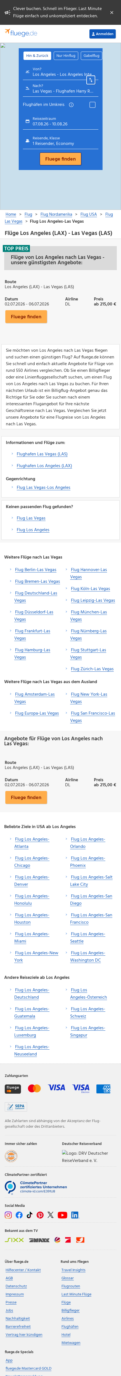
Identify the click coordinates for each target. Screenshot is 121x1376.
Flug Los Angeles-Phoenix (87, 862)
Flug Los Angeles (33, 530)
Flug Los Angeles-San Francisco (91, 919)
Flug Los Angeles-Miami (31, 938)
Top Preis (16, 248)
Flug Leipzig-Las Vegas (93, 600)
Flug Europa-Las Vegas (37, 713)
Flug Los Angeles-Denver (31, 881)
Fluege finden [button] (26, 316)
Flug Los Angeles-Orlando (87, 843)
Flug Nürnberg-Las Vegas (88, 635)
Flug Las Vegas (31, 518)
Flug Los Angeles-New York (36, 957)
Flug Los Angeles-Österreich (88, 994)
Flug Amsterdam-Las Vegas (34, 698)
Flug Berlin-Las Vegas (35, 570)
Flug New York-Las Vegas (88, 698)
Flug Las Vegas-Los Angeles (43, 487)
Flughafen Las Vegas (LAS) (42, 454)
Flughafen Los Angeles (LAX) (44, 466)
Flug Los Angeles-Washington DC (87, 957)
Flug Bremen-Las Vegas (37, 581)
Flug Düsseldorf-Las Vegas (33, 616)
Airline (71, 299)
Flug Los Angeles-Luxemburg (31, 1032)
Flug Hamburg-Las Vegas (32, 654)
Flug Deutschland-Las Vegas (35, 597)
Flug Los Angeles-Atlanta (31, 843)
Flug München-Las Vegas (88, 616)
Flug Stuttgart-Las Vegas (88, 654)
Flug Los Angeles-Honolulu (31, 900)
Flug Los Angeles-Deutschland (31, 994)
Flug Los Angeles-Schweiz (87, 1013)
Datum (11, 299)
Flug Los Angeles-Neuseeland (31, 1050)
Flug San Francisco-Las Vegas (92, 717)
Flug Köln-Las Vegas (90, 589)
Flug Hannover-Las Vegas (88, 573)
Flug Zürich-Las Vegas (92, 669)
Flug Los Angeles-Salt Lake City (91, 881)
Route (10, 281)
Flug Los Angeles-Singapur (87, 1032)
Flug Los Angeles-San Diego (91, 900)
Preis (98, 299)
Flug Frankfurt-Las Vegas (32, 635)
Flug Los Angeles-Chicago (31, 862)
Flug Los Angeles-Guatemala (31, 1013)
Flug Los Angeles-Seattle (87, 938)
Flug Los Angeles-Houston (31, 919)
